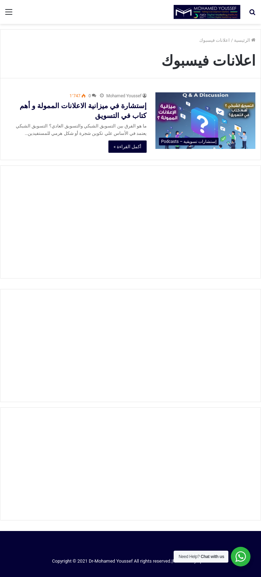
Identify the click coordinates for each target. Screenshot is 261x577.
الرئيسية (244, 40)
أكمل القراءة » (128, 146)
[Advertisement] (130, 222)
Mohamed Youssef (123, 95)
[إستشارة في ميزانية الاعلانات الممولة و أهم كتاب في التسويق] (205, 120)
